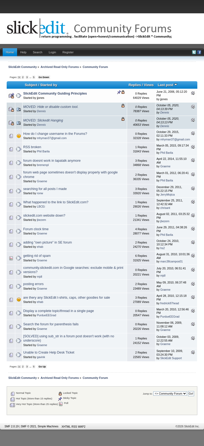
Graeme (165, 166)
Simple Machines (48, 426)
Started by (48, 85)
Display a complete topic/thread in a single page (58, 311)
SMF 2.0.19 (12, 426)
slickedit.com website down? (44, 215)
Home (10, 52)
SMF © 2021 (28, 426)
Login (52, 52)
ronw (40, 193)
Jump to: (148, 393)
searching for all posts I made (45, 189)
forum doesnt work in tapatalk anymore (52, 161)
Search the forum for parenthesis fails (51, 324)
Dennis (41, 111)
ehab (40, 246)
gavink (41, 357)
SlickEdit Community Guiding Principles (55, 93)
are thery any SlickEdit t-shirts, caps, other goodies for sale (66, 297)
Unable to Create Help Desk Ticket (48, 352)
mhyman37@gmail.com (51, 138)
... (30, 77)
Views (149, 85)
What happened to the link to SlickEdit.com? (55, 202)
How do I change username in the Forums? (55, 134)
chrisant (165, 207)
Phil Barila (43, 151)
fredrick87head (169, 303)
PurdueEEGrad (46, 315)
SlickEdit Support (171, 358)
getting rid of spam (37, 256)
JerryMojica (167, 194)
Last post (168, 85)
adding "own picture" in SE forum (47, 242)
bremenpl (43, 165)
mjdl (39, 276)
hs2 (162, 248)
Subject (31, 85)
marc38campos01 (171, 261)
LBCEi (41, 206)
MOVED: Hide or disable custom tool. (51, 107)
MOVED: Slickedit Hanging (43, 120)
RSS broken (32, 147)
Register (68, 52)
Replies (135, 85)
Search (37, 52)
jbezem (41, 219)
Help (23, 52)
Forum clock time (36, 229)
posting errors (33, 284)
